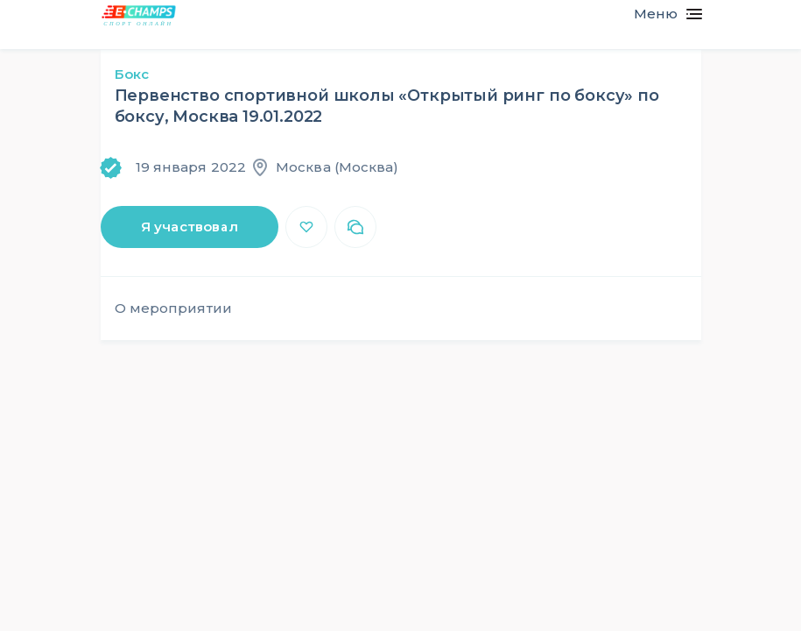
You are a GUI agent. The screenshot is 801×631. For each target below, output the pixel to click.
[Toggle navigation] (660, 14)
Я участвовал (189, 226)
